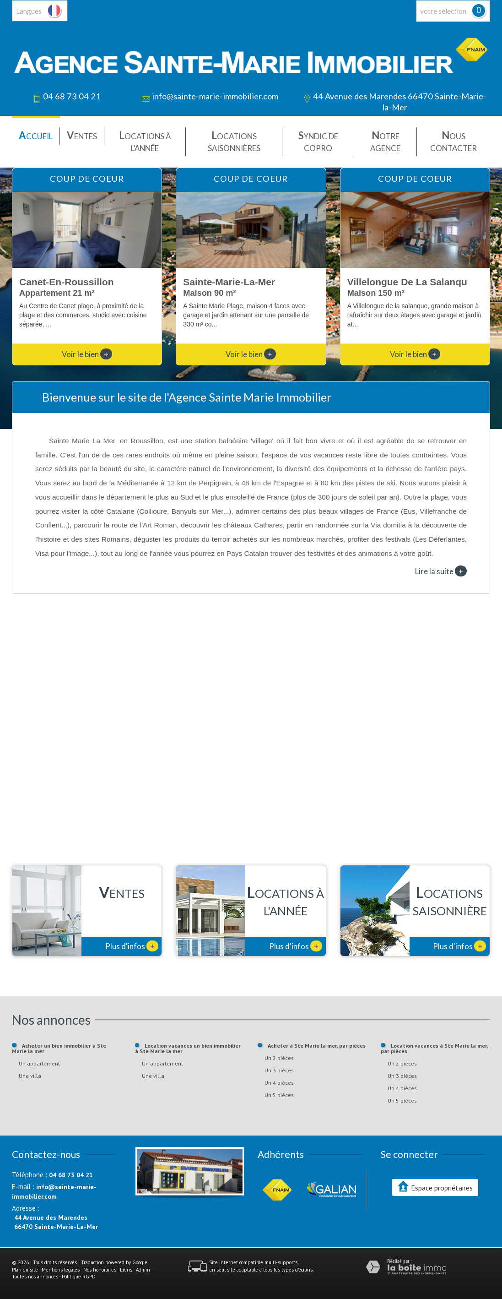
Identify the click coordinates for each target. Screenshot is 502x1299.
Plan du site (25, 1269)
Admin (143, 1269)
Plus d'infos (131, 945)
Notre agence (385, 140)
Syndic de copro (318, 140)
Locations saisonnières (234, 140)
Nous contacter (453, 140)
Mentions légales (61, 1269)
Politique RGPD (79, 1276)
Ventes (82, 135)
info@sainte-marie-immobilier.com (215, 96)
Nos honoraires (99, 1269)
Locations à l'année (145, 140)
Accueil (36, 135)
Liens (126, 1269)
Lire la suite (441, 570)
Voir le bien (87, 354)
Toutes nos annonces (35, 1276)
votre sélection (443, 11)
